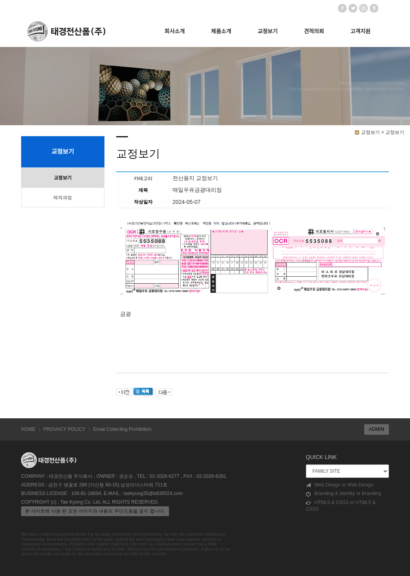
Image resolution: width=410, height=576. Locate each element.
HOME (28, 429)
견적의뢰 (314, 31)
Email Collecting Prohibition (122, 429)
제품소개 (221, 31)
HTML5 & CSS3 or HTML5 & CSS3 (341, 506)
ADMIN (376, 429)
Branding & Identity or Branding (343, 494)
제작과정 (62, 197)
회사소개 (175, 31)
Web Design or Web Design (340, 485)
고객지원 (360, 31)
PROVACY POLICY (64, 429)
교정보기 (267, 31)
